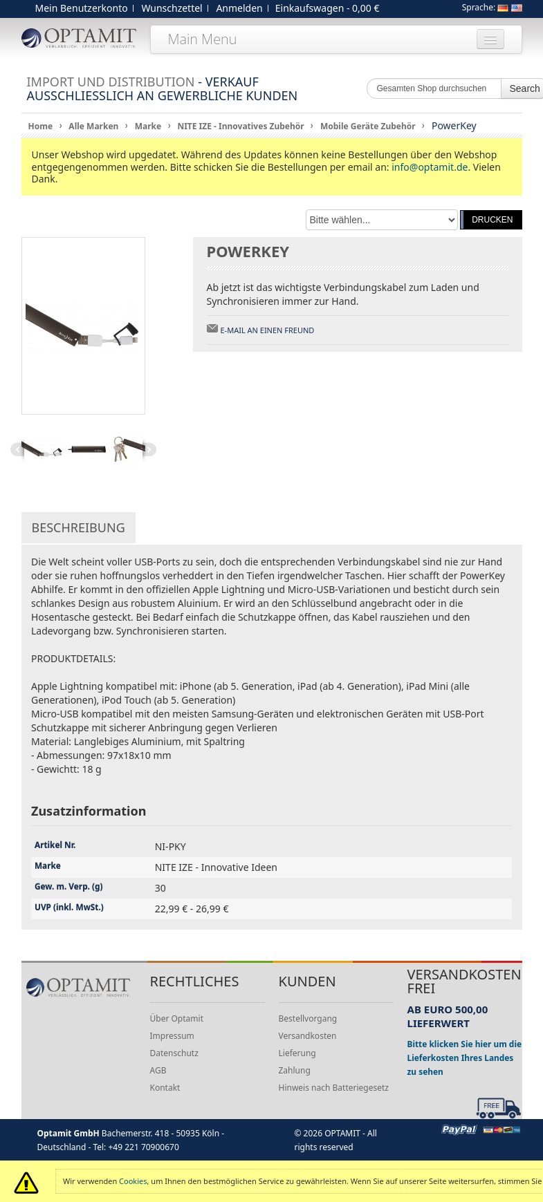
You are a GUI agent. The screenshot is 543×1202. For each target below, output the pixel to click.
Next (149, 449)
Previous (17, 449)
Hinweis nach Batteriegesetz (334, 1087)
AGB (158, 1070)
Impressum (172, 1036)
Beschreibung (78, 527)
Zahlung (295, 1070)
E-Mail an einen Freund (268, 330)
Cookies (133, 1181)
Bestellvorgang (308, 1018)
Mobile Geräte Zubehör (368, 126)
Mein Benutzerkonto (81, 8)
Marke (148, 126)
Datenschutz (174, 1053)
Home (40, 126)
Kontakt (165, 1087)
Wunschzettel (171, 8)
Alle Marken (93, 126)
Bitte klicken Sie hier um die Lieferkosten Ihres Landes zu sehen (464, 1057)
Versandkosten (308, 1036)
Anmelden (239, 8)
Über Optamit (176, 1018)
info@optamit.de (430, 166)
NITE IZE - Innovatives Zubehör (240, 126)
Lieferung (297, 1053)
